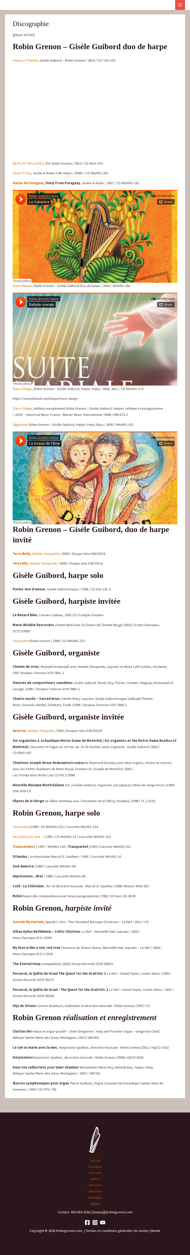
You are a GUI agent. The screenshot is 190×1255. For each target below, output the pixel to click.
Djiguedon (21, 424)
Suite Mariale (22, 286)
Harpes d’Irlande (25, 60)
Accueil (95, 1160)
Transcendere (24, 846)
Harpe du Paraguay (28, 183)
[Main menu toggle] (180, 5)
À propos (95, 1166)
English (95, 1203)
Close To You (22, 173)
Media (156, 1230)
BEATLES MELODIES (28, 163)
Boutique (95, 1197)
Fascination (21, 641)
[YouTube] (102, 1222)
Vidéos (95, 1179)
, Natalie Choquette (36, 553)
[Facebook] (87, 1222)
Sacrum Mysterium (28, 922)
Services (95, 1185)
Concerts (95, 1173)
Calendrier (95, 1191)
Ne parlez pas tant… (28, 836)
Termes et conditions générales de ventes (117, 1230)
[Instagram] (95, 1222)
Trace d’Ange (22, 389)
